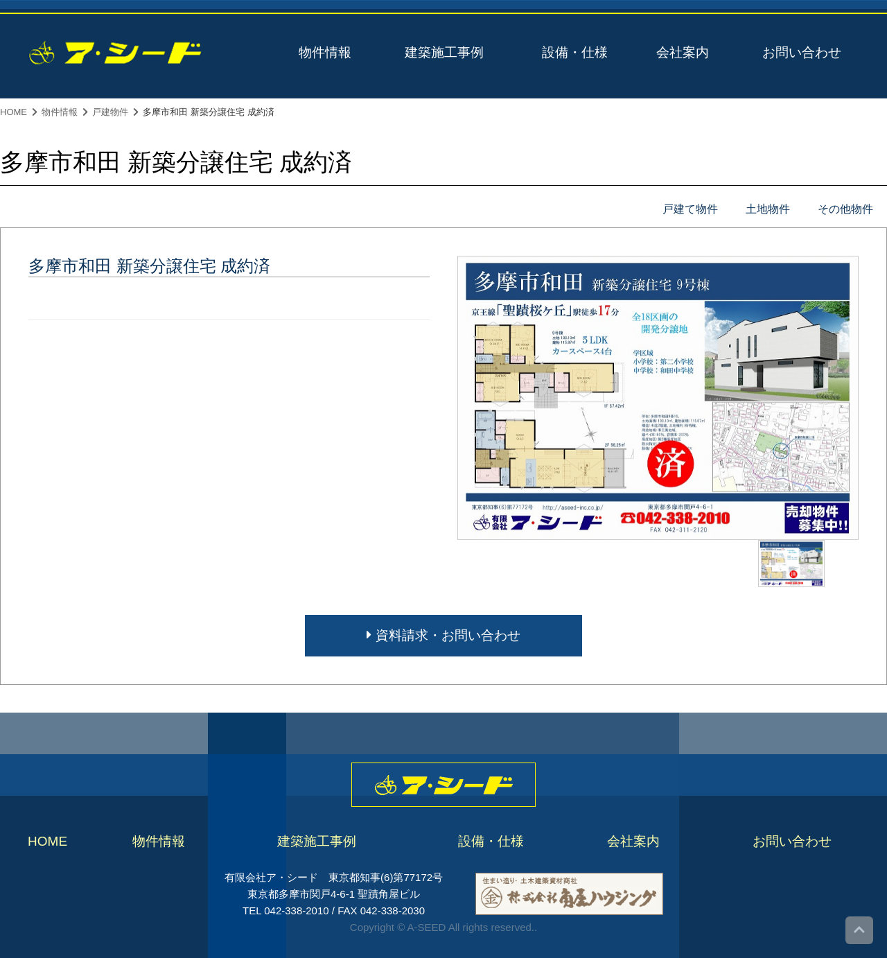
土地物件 (768, 209)
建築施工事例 (444, 52)
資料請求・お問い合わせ (443, 635)
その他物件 (845, 209)
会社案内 (682, 52)
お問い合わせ (801, 52)
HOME (13, 112)
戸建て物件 (690, 209)
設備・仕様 (575, 52)
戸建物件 (110, 112)
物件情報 (325, 52)
